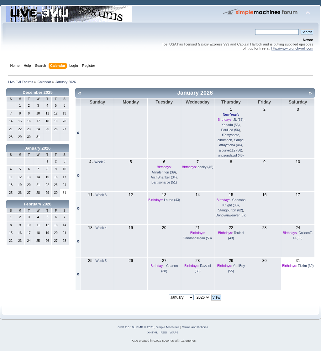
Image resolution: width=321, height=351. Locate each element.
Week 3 (101, 195)
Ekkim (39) (306, 266)
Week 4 (101, 228)
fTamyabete (230, 135)
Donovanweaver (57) (231, 215)
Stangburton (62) (230, 210)
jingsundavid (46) (231, 155)
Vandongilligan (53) (197, 238)
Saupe (239, 140)
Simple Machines (167, 327)
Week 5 (101, 261)
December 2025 (37, 92)
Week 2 (100, 162)
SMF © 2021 (145, 327)
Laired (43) (172, 200)
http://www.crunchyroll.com (292, 48)
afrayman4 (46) (230, 145)
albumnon (225, 140)
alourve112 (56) (230, 150)
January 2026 (37, 148)
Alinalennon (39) (164, 172)
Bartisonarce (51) (164, 182)
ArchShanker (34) (164, 177)
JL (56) (238, 119)
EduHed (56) (230, 130)
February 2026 (37, 204)
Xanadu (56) (230, 125)
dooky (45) (205, 167)
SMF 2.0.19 (126, 327)
